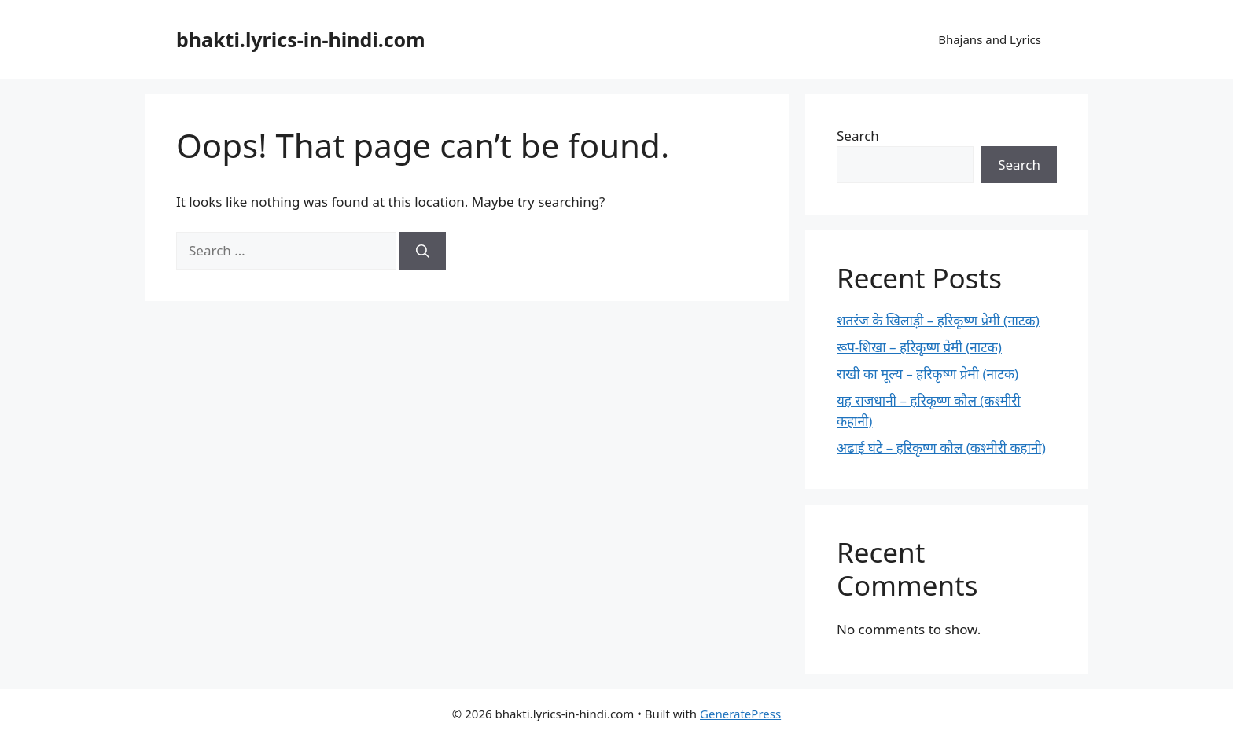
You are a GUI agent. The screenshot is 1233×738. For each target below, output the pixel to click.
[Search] (422, 251)
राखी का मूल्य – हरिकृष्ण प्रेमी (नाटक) (927, 374)
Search (858, 136)
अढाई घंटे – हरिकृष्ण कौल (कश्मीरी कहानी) (941, 448)
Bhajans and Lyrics (989, 39)
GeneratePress (740, 713)
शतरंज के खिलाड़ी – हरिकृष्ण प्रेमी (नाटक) (938, 320)
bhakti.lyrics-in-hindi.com (300, 39)
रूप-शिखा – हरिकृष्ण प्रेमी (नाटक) (919, 347)
